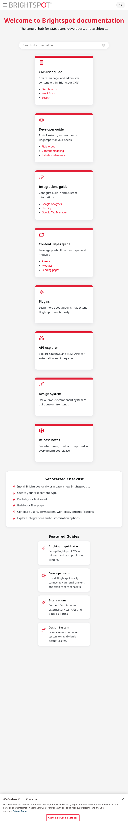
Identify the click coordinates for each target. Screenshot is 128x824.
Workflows (48, 93)
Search (46, 97)
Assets (46, 261)
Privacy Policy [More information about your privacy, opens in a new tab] (20, 811)
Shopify (46, 208)
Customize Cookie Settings (63, 817)
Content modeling (53, 151)
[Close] (122, 799)
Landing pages (51, 270)
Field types (48, 146)
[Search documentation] (60, 45)
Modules (47, 265)
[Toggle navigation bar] (5, 4)
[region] (64, 809)
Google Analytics (52, 204)
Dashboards (49, 89)
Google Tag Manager (54, 212)
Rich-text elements (53, 155)
